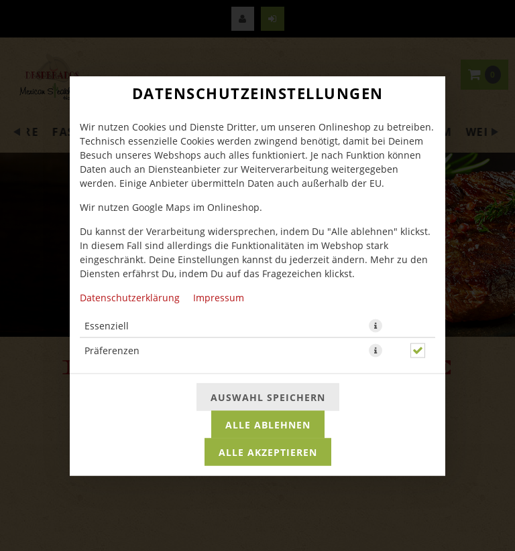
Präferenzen (111, 349)
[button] (375, 325)
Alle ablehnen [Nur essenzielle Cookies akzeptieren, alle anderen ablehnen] (267, 424)
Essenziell (106, 325)
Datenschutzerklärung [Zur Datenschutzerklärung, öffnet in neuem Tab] (130, 297)
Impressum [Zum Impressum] (218, 297)
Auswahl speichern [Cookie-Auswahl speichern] (268, 396)
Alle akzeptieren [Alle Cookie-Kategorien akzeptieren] (268, 451)
